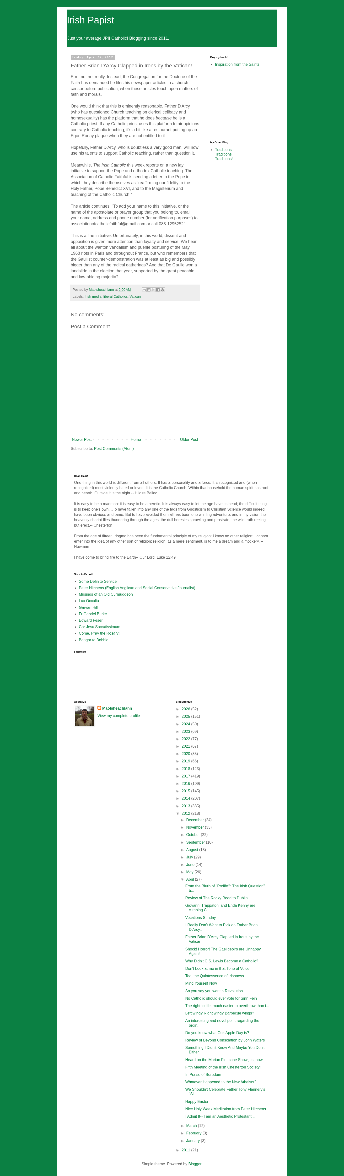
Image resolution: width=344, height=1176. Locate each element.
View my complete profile (118, 716)
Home (136, 439)
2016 (186, 784)
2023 (186, 731)
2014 (186, 798)
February (194, 1133)
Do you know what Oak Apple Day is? (217, 1033)
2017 (186, 776)
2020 (186, 754)
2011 (186, 1150)
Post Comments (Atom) (114, 449)
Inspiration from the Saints (237, 64)
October (193, 835)
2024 (186, 724)
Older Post (189, 439)
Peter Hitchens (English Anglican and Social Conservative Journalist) (137, 588)
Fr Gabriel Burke (93, 614)
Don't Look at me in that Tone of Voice (217, 968)
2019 (186, 761)
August (192, 850)
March (192, 1126)
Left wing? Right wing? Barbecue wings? (219, 1013)
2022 (186, 739)
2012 (186, 813)
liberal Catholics (115, 296)
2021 (186, 746)
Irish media (93, 296)
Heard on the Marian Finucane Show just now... (225, 1060)
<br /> (224, 103)
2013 (186, 806)
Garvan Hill (88, 607)
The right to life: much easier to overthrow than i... (227, 1006)
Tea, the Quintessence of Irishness (214, 976)
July (190, 857)
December (195, 820)
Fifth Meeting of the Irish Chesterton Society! (223, 1067)
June (190, 865)
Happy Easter (196, 1102)
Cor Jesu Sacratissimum (99, 627)
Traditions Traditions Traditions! (224, 154)
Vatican (135, 296)
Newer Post (82, 439)
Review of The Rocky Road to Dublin (216, 898)
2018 (186, 769)
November (195, 827)
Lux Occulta (89, 601)
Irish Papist (90, 20)
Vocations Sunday (200, 918)
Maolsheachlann (117, 708)
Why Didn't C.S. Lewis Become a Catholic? (221, 961)
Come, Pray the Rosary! (99, 633)
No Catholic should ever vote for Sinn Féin (221, 998)
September (196, 842)
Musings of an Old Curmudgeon (106, 594)
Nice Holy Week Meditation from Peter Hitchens (225, 1109)
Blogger (194, 1164)
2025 (186, 716)
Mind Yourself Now (201, 983)
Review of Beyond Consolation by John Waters (225, 1040)
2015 (186, 791)
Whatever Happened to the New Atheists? (220, 1082)
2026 (186, 709)
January (193, 1141)
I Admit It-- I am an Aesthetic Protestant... (220, 1116)
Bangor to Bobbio (93, 640)
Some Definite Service (98, 581)
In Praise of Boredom (203, 1075)
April (190, 879)
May (190, 872)
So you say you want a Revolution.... (216, 991)
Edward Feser (91, 620)
